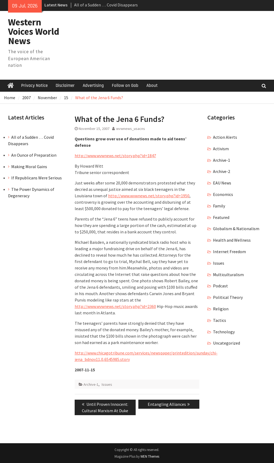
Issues (107, 384)
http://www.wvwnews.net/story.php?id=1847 (115, 155)
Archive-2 (221, 171)
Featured (221, 217)
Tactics (219, 320)
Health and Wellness (232, 240)
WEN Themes (149, 456)
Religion (221, 308)
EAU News (222, 183)
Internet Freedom (229, 251)
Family (219, 206)
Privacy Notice (34, 85)
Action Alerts (225, 137)
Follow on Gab (125, 85)
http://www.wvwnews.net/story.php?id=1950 (148, 195)
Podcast (220, 285)
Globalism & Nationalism (236, 228)
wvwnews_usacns (130, 128)
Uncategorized (226, 343)
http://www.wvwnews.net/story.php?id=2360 (115, 306)
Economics (223, 194)
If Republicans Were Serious (36, 177)
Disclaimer (65, 85)
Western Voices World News (33, 31)
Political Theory (228, 297)
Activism (221, 148)
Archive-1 (90, 384)
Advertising (93, 85)
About (152, 85)
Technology (224, 331)
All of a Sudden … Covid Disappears (106, 4)
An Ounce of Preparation (33, 155)
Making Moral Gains (29, 166)
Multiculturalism (228, 274)
